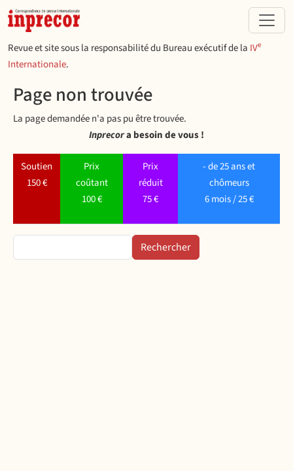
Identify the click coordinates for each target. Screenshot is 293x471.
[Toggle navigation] (267, 20)
